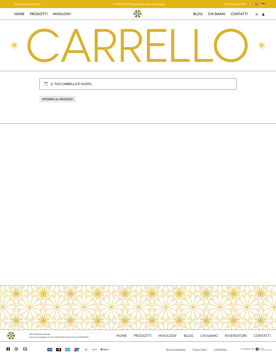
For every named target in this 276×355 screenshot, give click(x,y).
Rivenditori (236, 335)
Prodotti (142, 335)
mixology (62, 14)
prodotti (39, 14)
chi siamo (216, 14)
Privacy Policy (200, 349)
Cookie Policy (220, 349)
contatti (239, 14)
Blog (198, 14)
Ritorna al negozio (57, 99)
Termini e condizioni (176, 349)
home (19, 14)
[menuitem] (250, 4)
